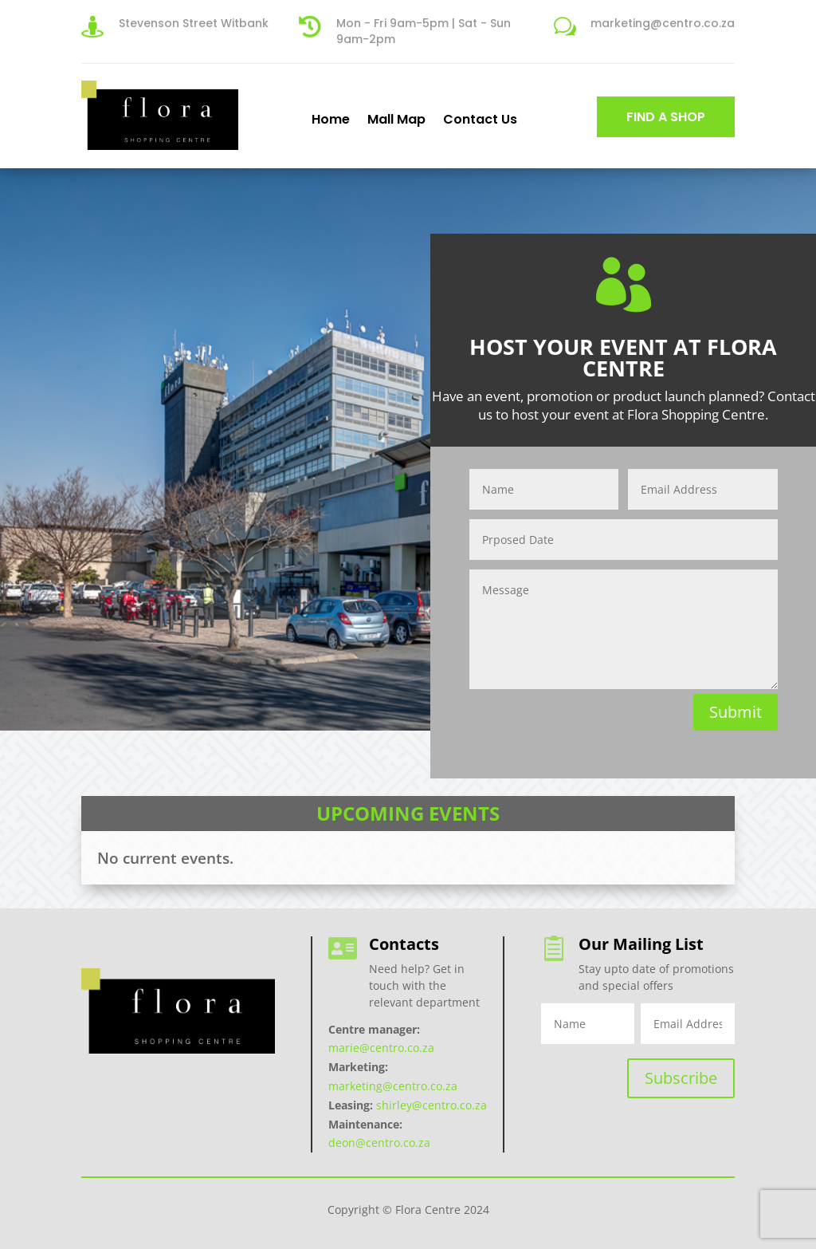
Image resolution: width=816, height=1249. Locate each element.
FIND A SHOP (665, 117)
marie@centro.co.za (381, 1047)
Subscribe (681, 1078)
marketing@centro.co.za (392, 1085)
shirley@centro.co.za (431, 1105)
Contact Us (480, 119)
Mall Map (396, 119)
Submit (735, 712)
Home (331, 119)
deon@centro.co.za (379, 1142)
